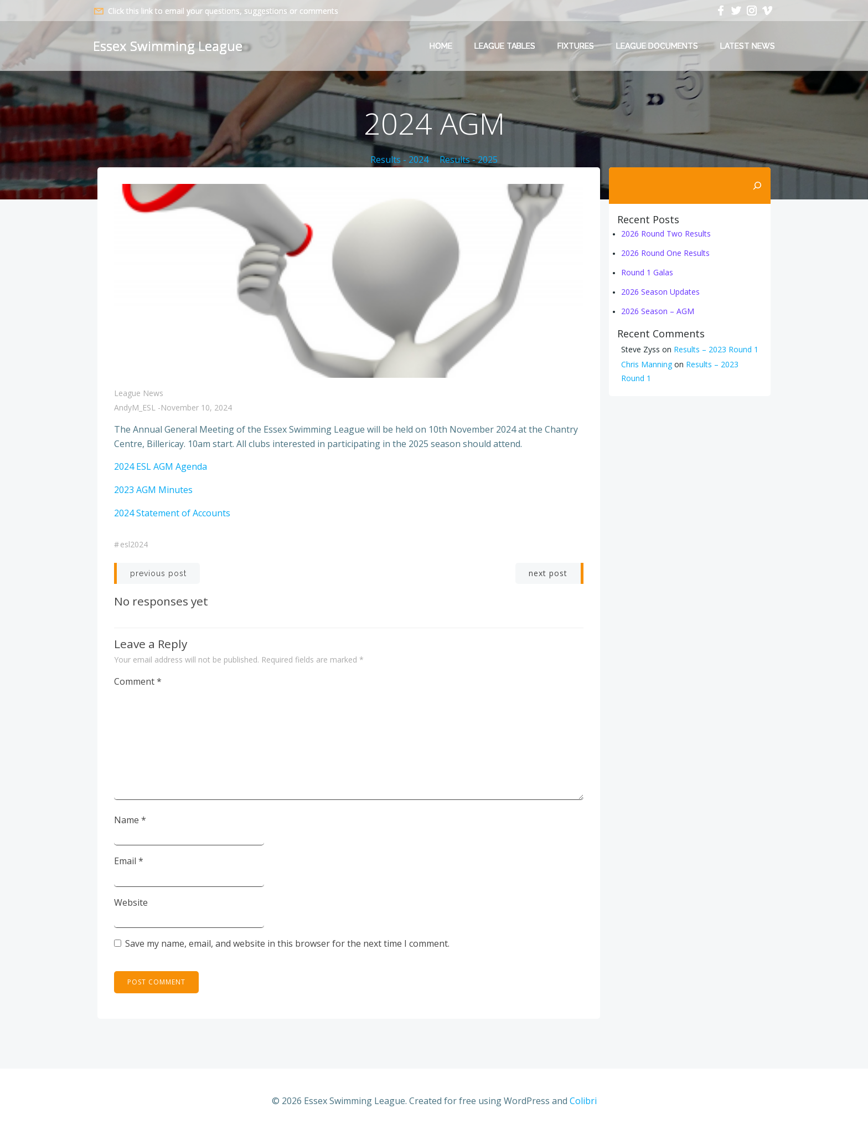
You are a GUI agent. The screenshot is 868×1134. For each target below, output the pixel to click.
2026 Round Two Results (666, 233)
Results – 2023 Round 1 (716, 349)
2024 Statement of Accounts (172, 513)
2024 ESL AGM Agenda (160, 466)
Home (441, 46)
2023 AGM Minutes (153, 490)
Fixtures (575, 46)
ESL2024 (134, 544)
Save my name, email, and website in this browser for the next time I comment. (287, 943)
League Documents (657, 46)
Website (131, 902)
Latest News (747, 46)
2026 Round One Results (665, 253)
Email (128, 861)
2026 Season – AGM (657, 311)
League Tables (504, 46)
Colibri (583, 1101)
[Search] (757, 185)
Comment (138, 681)
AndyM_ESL (135, 407)
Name (130, 820)
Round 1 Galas (647, 272)
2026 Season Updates (660, 291)
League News (138, 393)
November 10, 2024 (196, 407)
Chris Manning (646, 364)
